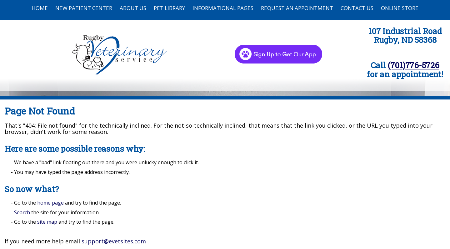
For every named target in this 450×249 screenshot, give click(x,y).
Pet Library (169, 8)
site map (47, 221)
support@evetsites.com (114, 241)
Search (22, 212)
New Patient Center (83, 8)
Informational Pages (222, 8)
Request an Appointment (297, 8)
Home (40, 8)
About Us (133, 8)
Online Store (399, 8)
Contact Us (357, 8)
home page (50, 202)
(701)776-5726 (413, 65)
